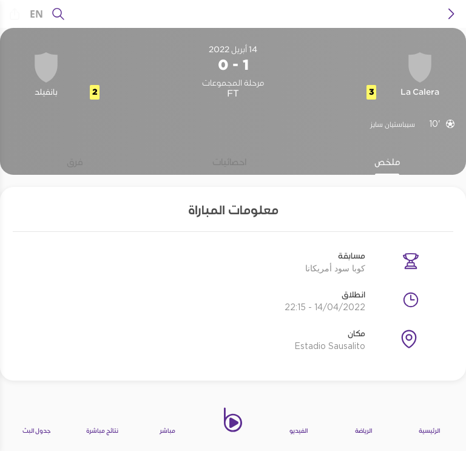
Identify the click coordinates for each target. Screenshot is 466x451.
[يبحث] (58, 14)
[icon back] (451, 14)
